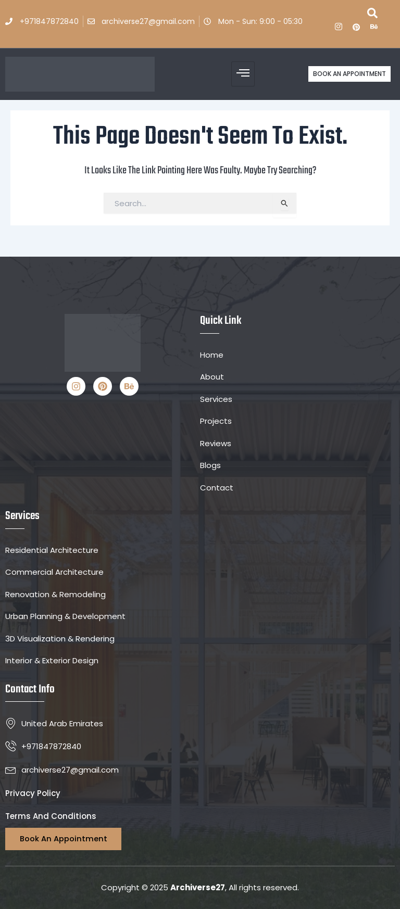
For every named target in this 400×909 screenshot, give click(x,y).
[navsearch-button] (372, 15)
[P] (356, 29)
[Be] (374, 29)
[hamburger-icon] (243, 73)
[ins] (338, 29)
